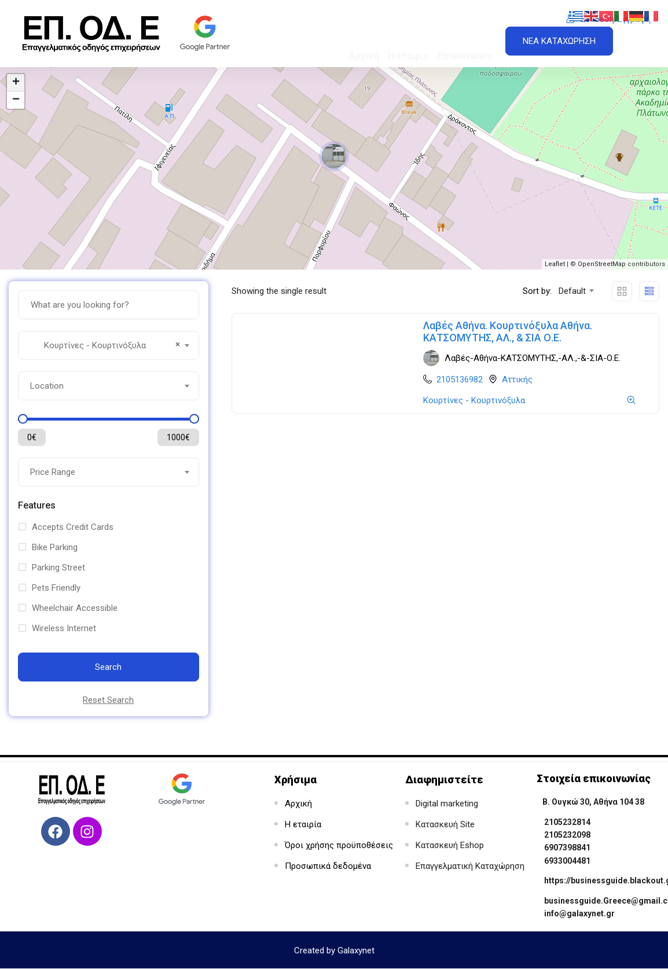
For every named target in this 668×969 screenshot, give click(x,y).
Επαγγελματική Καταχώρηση (470, 866)
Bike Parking (55, 547)
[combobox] (108, 345)
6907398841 (567, 847)
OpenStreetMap (602, 264)
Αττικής (517, 379)
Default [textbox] (572, 291)
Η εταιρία (408, 36)
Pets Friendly (56, 587)
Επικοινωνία (464, 36)
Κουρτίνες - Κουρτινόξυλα (474, 400)
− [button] (16, 100)
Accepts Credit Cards (72, 527)
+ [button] (16, 82)
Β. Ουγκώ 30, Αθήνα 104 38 (593, 801)
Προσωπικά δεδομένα (328, 866)
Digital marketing (447, 803)
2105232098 (567, 834)
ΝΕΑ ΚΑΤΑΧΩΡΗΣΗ (559, 41)
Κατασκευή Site (445, 824)
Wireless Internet (64, 628)
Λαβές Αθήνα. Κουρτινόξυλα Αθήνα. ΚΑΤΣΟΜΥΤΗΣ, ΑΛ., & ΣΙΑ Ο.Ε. (507, 331)
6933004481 (567, 860)
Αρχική (364, 36)
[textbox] (108, 386)
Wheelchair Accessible (75, 608)
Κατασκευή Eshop (450, 845)
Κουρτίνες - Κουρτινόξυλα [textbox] (105, 344)
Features (37, 505)
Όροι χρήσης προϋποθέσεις (339, 845)
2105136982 (459, 379)
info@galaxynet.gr (579, 913)
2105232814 (567, 822)
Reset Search (108, 700)
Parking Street (58, 567)
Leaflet (555, 264)
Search (108, 667)
